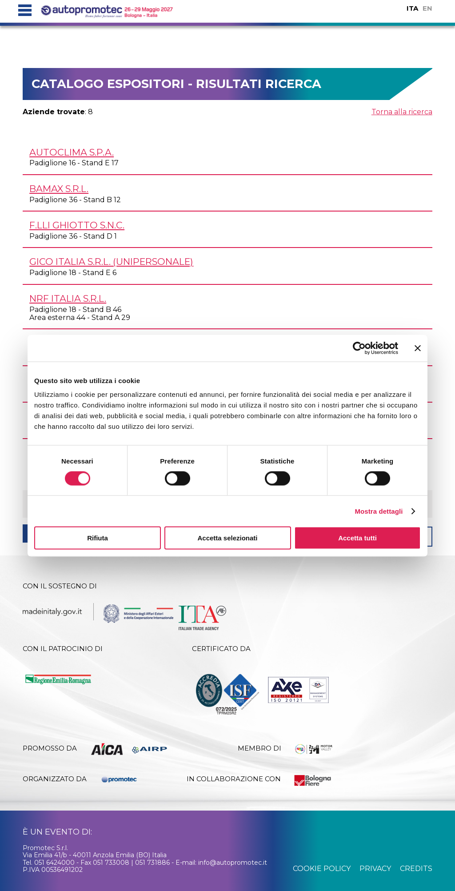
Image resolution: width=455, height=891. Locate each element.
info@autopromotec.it (232, 863)
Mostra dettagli (379, 511)
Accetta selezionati (227, 538)
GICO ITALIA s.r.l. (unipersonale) (111, 261)
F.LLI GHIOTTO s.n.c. (76, 225)
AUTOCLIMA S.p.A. (71, 152)
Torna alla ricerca (401, 112)
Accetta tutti (357, 538)
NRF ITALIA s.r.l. (67, 298)
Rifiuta (97, 538)
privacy (375, 868)
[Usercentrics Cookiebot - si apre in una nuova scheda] (359, 348)
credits (416, 868)
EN (427, 8)
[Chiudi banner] (418, 348)
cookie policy (322, 868)
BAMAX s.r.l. (58, 188)
